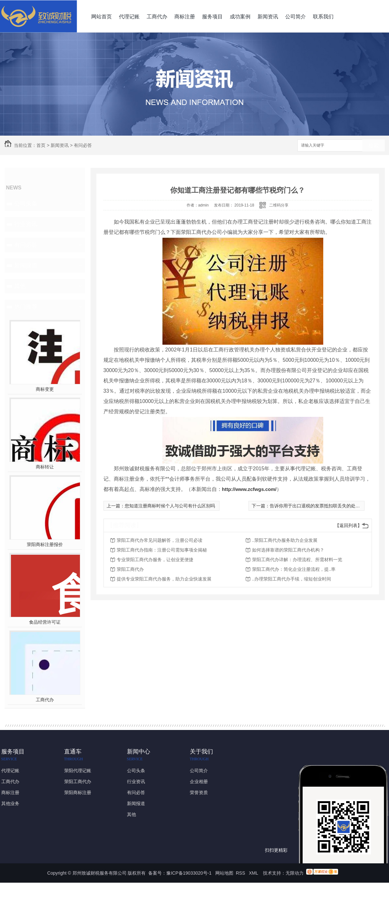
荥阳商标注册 (77, 792)
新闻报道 (25, 265)
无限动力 (295, 873)
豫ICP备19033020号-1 (188, 873)
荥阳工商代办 (130, 569)
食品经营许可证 (45, 622)
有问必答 (83, 145)
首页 (40, 145)
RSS (241, 873)
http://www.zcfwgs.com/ (249, 489)
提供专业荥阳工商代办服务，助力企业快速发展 (164, 578)
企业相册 (199, 781)
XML (254, 873)
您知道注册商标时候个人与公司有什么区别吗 (170, 505)
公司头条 (25, 203)
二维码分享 (278, 205)
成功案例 (240, 16)
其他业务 (10, 803)
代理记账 (129, 16)
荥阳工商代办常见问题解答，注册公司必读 (159, 540)
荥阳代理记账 (77, 770)
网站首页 (101, 16)
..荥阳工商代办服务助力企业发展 (285, 540)
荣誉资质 (199, 792)
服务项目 (212, 16)
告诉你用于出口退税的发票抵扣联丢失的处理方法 (319, 505)
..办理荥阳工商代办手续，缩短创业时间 (291, 578)
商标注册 (184, 16)
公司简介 (295, 16)
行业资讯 (25, 224)
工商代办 (157, 16)
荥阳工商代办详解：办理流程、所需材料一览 (297, 559)
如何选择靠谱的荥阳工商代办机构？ (288, 549)
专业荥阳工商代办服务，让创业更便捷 (155, 559)
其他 (20, 286)
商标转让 (45, 466)
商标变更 (45, 389)
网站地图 (224, 873)
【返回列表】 (348, 525)
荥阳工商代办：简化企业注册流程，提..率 (294, 569)
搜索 (373, 146)
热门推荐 (25, 306)
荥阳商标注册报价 (45, 544)
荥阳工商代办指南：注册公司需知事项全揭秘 (162, 549)
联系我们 (323, 16)
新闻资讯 (268, 16)
